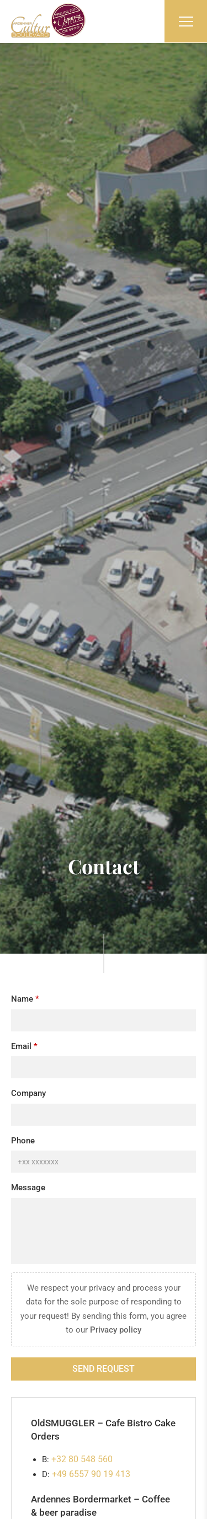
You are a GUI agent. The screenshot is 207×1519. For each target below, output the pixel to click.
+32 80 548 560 (82, 1459)
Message (28, 1187)
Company (28, 1093)
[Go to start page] (48, 20)
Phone (23, 1141)
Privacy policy (115, 1330)
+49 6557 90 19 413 (91, 1474)
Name (22, 999)
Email (21, 1046)
